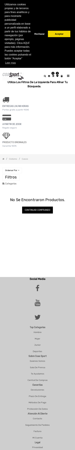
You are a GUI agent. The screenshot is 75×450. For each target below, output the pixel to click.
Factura (37, 429)
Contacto (37, 416)
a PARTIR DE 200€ (11, 122)
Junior (37, 343)
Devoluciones (37, 388)
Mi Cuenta (37, 435)
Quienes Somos (37, 359)
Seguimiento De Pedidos (37, 423)
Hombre (38, 330)
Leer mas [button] (10, 62)
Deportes (37, 349)
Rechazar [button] (39, 34)
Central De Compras (38, 378)
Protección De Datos (37, 407)
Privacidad (37, 445)
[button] (12, 168)
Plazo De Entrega (37, 394)
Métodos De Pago (37, 400)
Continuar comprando (37, 208)
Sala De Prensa (37, 365)
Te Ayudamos (37, 372)
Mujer (37, 336)
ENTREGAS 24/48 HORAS (15, 104)
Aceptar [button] (59, 34)
